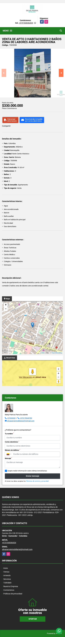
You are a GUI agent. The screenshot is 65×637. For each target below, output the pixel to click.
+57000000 (11, 418)
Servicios (7, 579)
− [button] (6, 309)
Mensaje (8, 458)
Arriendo (7, 575)
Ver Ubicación (26, 377)
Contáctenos (8, 590)
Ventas (6, 572)
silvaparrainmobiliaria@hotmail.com (20, 421)
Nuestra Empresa (10, 586)
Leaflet (42, 353)
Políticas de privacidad (12, 594)
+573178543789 (26, 418)
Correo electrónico (12, 442)
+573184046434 (26, 23)
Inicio (5, 568)
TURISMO (7, 583)
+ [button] (6, 305)
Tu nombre (9, 433)
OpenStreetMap (57, 353)
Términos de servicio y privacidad (37, 481)
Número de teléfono (12, 450)
